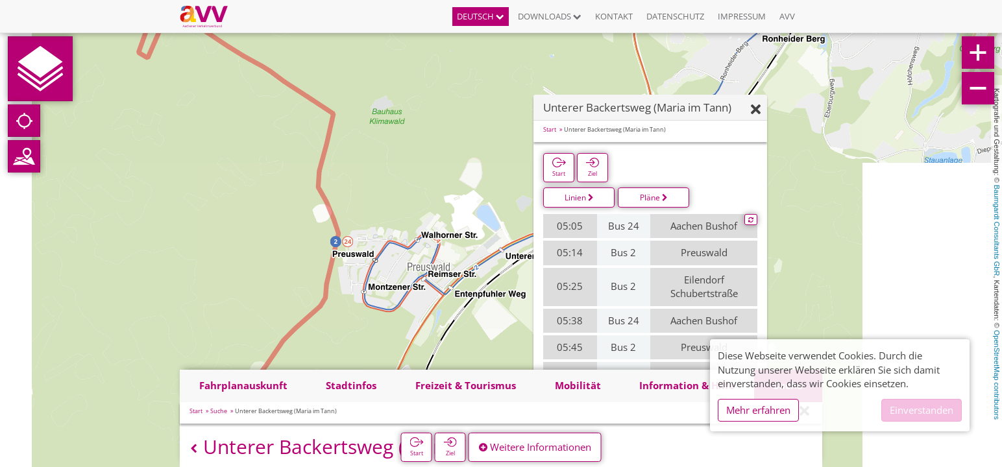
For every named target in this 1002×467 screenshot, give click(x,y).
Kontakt (614, 16)
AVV (787, 16)
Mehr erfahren (758, 409)
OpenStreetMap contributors (997, 375)
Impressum (742, 16)
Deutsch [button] (480, 16)
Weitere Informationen (535, 446)
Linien (579, 197)
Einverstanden (921, 409)
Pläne (654, 197)
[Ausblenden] (756, 109)
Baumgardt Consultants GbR (997, 230)
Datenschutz (675, 16)
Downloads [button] (549, 16)
